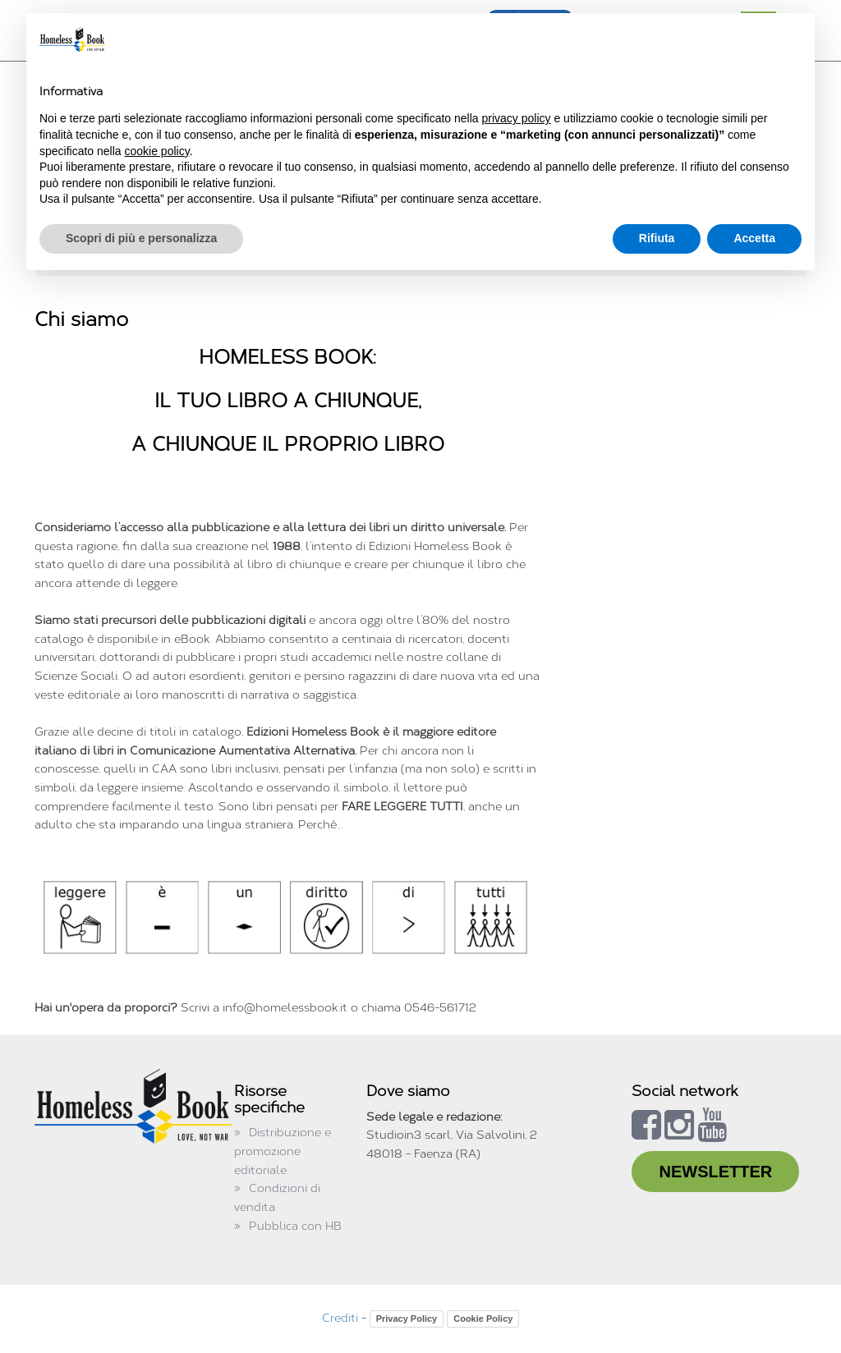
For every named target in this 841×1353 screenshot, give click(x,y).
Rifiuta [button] (657, 238)
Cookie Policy (482, 1318)
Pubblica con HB (295, 1226)
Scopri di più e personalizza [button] (141, 238)
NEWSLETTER (715, 1172)
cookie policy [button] (157, 151)
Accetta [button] (754, 238)
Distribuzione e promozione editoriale (282, 1151)
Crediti (340, 1318)
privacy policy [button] (516, 118)
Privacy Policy (407, 1318)
